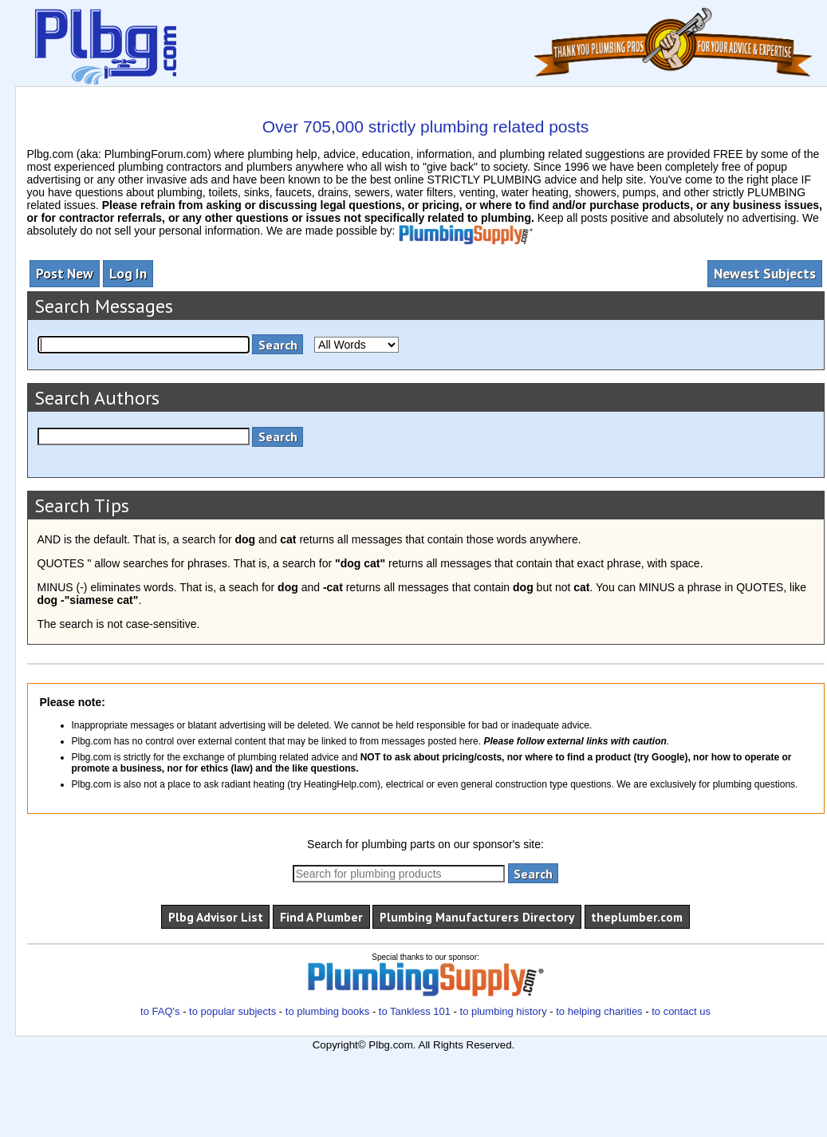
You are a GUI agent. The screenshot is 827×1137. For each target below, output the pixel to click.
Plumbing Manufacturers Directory (477, 917)
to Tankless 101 (415, 1011)
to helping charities (599, 1011)
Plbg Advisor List (215, 917)
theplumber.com (637, 917)
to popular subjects (232, 1011)
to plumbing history (503, 1011)
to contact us (681, 1011)
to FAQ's (159, 1011)
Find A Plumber (321, 917)
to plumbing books (328, 1011)
